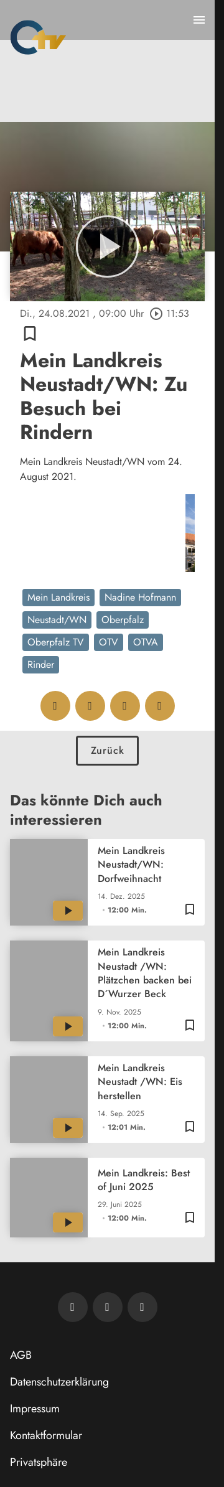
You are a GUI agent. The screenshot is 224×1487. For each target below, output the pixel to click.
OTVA (145, 642)
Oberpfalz (122, 619)
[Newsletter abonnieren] (73, 1307)
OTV (108, 642)
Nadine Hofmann (140, 597)
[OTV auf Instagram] (142, 1307)
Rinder (40, 664)
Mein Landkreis (58, 597)
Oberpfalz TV (55, 642)
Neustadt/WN (56, 619)
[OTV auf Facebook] (108, 1307)
